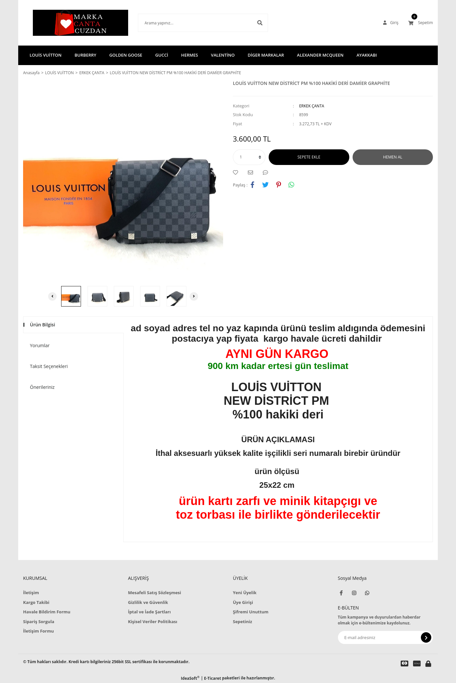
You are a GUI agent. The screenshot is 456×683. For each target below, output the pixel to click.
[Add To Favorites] (237, 172)
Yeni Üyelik (245, 592)
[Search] (193, 23)
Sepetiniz (242, 621)
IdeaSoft (190, 678)
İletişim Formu (38, 631)
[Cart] (420, 23)
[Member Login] (390, 23)
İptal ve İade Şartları (149, 612)
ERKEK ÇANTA (311, 106)
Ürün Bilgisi (42, 324)
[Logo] (71, 23)
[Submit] (426, 637)
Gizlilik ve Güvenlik (148, 602)
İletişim (31, 592)
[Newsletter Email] (385, 637)
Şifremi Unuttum (250, 612)
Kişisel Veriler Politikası (152, 621)
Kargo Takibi (36, 602)
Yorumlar (40, 345)
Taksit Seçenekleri (49, 366)
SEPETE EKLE (309, 157)
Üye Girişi (243, 602)
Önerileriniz (42, 387)
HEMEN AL (392, 157)
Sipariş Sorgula (38, 621)
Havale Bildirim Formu (46, 612)
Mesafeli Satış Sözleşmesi (154, 592)
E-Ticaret (212, 678)
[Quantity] (249, 157)
